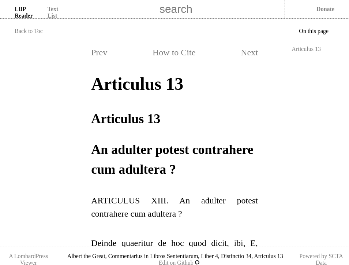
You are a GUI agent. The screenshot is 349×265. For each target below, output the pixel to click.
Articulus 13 (306, 49)
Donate (325, 9)
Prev (99, 52)
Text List (53, 12)
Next (249, 52)
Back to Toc (29, 31)
